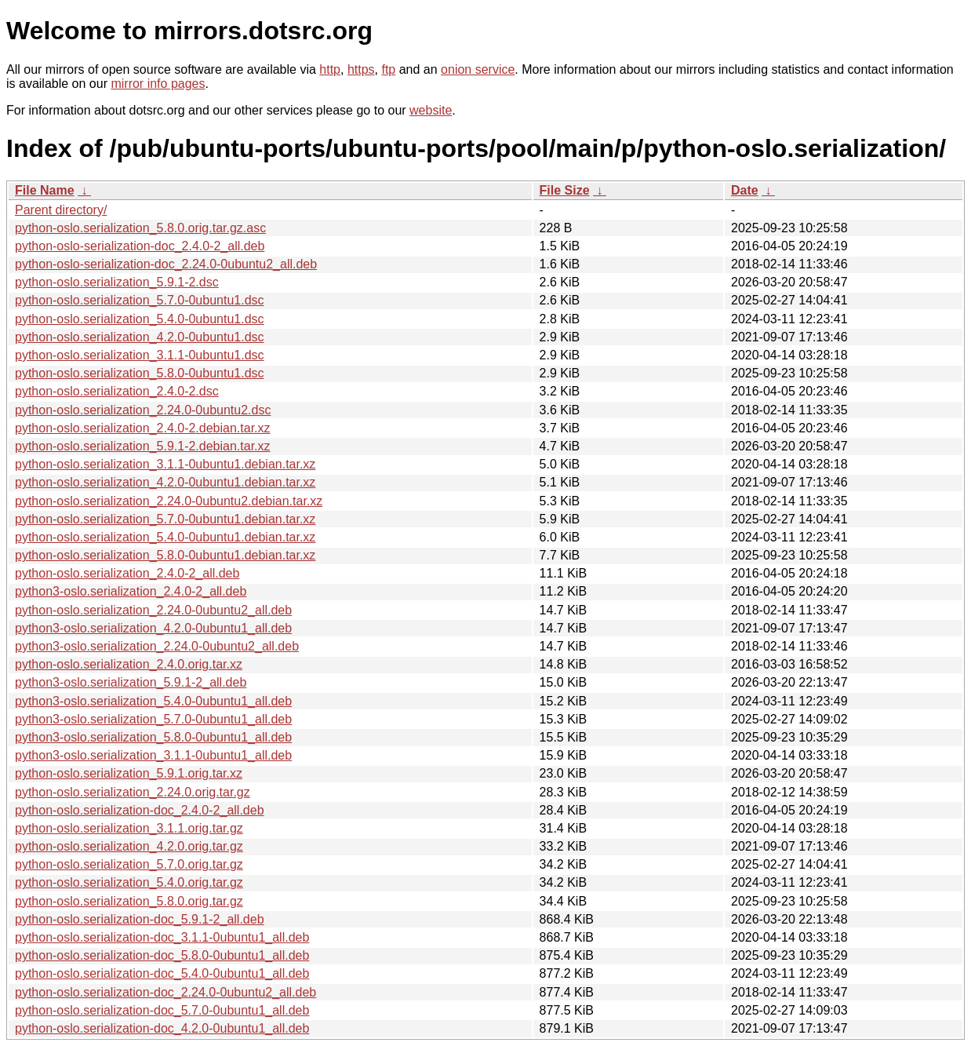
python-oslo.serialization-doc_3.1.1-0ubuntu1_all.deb (162, 937)
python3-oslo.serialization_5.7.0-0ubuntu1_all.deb (153, 719)
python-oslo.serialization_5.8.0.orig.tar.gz (129, 901)
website (430, 110)
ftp (388, 69)
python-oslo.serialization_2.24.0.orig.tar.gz (132, 792)
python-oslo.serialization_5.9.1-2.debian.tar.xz (143, 446)
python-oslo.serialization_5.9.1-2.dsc (117, 282)
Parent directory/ (61, 210)
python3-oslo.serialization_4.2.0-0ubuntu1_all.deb (153, 628)
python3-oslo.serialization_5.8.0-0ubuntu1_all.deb (153, 737)
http (329, 69)
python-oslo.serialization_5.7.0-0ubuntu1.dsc (139, 300)
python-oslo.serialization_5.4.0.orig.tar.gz (129, 882)
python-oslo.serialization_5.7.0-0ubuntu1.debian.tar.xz (165, 519)
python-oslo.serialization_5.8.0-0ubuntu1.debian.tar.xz (165, 555)
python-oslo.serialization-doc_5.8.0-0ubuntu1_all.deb (162, 955)
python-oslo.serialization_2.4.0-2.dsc (117, 391)
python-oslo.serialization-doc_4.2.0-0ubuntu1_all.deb (162, 1028)
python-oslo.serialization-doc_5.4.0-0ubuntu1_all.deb (162, 973)
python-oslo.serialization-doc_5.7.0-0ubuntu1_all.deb (162, 1010)
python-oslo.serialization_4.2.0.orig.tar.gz (129, 846)
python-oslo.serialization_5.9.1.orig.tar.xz (128, 773)
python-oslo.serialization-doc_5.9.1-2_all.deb (139, 919)
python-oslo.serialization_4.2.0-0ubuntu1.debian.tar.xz (165, 482)
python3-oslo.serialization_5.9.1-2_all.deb (130, 682)
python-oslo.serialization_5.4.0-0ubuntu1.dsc (139, 319)
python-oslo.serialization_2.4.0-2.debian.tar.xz (143, 428)
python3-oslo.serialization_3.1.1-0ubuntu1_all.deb (153, 755)
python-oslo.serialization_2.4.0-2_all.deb (127, 573)
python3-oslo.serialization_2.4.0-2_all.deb (130, 591)
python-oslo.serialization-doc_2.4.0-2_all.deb (139, 810)
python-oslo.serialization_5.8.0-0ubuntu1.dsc (139, 373)
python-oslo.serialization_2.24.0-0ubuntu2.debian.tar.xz (168, 501)
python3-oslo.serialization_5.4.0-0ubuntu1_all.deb (153, 701)
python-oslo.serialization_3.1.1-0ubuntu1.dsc (139, 355)
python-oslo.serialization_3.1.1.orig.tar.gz (129, 828)
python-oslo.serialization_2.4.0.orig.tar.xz (128, 664)
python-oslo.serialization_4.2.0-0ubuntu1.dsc (139, 337)
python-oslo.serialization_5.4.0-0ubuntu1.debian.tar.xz (165, 537)
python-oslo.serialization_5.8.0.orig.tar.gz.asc (140, 228)
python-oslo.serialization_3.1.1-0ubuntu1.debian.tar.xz (165, 464)
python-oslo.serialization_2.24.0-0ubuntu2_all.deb (153, 610)
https (361, 69)
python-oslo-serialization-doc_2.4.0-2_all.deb (139, 246)
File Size (565, 190)
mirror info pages (158, 83)
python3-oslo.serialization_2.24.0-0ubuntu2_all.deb (157, 646)
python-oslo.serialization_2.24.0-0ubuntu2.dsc (143, 410)
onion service (478, 69)
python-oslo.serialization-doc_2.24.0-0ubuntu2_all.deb (165, 992)
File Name (45, 190)
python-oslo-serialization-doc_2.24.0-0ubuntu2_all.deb (166, 264)
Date (744, 190)
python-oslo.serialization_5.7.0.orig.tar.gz (129, 864)
